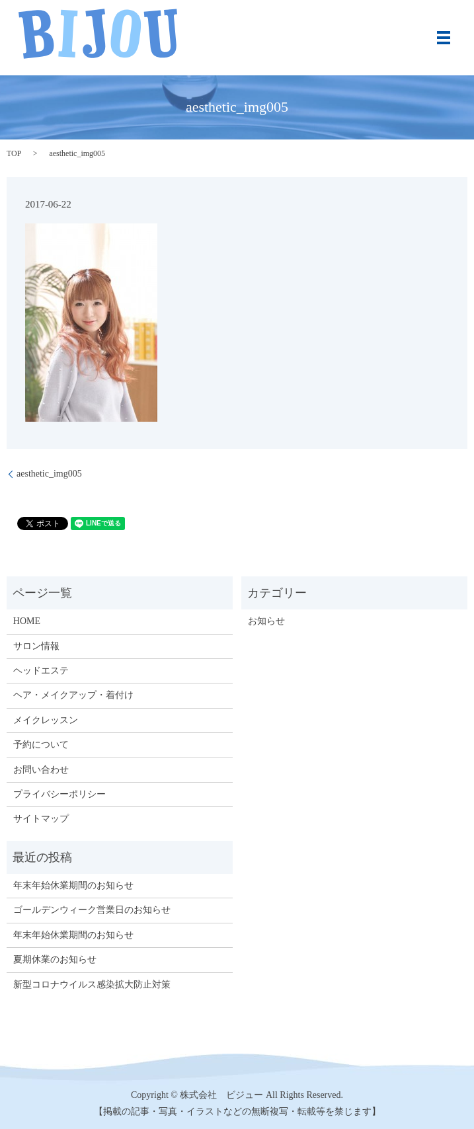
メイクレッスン (45, 720)
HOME (26, 621)
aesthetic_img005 (49, 474)
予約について (41, 745)
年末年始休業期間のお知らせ (73, 885)
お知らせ (266, 621)
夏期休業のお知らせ (55, 959)
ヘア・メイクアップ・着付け (73, 695)
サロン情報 (36, 646)
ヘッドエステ (41, 671)
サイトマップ (41, 819)
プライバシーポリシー (59, 794)
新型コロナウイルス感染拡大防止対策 (92, 985)
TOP (14, 153)
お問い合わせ (41, 770)
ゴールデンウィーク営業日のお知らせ (92, 910)
